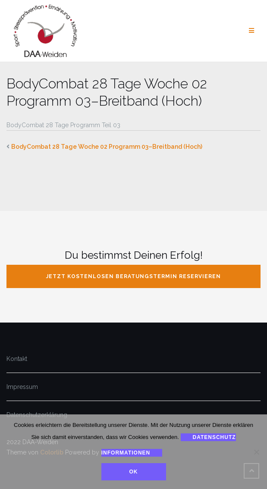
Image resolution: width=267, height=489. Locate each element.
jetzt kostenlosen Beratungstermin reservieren (133, 276)
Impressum (22, 386)
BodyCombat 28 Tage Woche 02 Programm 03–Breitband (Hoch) (106, 146)
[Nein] (256, 452)
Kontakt (16, 358)
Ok (133, 472)
